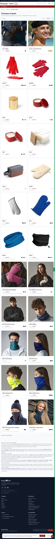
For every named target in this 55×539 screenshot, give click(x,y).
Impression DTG (31, 504)
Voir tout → (3, 507)
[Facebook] (2, 488)
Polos (2, 501)
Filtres (43, 18)
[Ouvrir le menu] (52, 3)
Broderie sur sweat (31, 516)
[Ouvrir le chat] (52, 536)
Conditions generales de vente (34, 506)
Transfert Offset (31, 501)
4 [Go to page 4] (50, 435)
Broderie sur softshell (32, 520)
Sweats (2, 503)
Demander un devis (32, 498)
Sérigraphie (30, 503)
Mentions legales (31, 509)
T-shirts (2, 498)
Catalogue (7, 9)
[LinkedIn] (8, 488)
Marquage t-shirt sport (32, 514)
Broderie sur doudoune (32, 519)
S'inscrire (51, 530)
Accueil (2, 9)
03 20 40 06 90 (4, 0)
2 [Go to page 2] (45, 435)
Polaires (2, 504)
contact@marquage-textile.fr (13, 0)
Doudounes (3, 506)
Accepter (42, 535)
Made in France (4, 499)
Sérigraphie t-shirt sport (32, 524)
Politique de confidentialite (33, 507)
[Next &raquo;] (52, 435)
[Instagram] (5, 488)
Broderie (30, 499)
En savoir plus (29, 536)
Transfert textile (31, 517)
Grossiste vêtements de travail (34, 522)
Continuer (48, 535)
